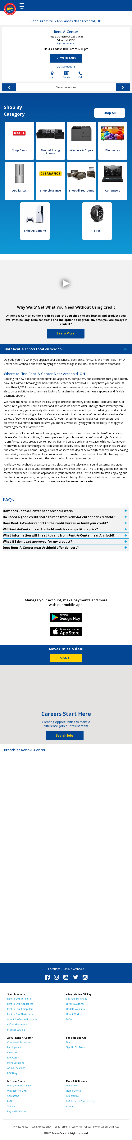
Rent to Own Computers (20, 1009)
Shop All (109, 113)
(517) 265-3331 (67, 43)
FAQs (69, 1019)
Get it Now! (72, 1085)
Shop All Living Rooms (50, 151)
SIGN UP (66, 658)
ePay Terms (61, 1126)
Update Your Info (75, 1009)
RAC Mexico (72, 1096)
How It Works (73, 1014)
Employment (14, 1047)
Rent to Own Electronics (20, 1014)
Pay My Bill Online (16, 1111)
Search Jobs (64, 735)
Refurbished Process (18, 1024)
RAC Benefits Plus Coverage (81, 1101)
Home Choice (73, 1090)
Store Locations (15, 1062)
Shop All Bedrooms (81, 190)
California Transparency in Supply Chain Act (95, 1126)
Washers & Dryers (81, 150)
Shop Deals (19, 150)
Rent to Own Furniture (19, 998)
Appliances (19, 190)
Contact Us (13, 1096)
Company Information (19, 1042)
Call (80, 75)
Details (66, 75)
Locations (54, 969)
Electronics (112, 150)
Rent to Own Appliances (20, 1003)
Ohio (67, 969)
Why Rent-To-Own (17, 1090)
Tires (97, 230)
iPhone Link (66, 633)
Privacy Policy (20, 1126)
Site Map (11, 1106)
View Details (66, 58)
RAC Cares (13, 1057)
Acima (69, 1106)
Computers (112, 190)
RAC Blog (12, 1073)
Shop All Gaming (35, 230)
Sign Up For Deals (75, 1047)
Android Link (66, 619)
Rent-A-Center (66, 31)
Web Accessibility (41, 1126)
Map (52, 75)
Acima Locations (16, 1068)
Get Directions (66, 66)
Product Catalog (16, 1029)
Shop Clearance (50, 190)
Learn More (66, 333)
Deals (69, 1042)
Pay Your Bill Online (76, 998)
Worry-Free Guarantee (19, 1085)
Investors (12, 1052)
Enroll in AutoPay (75, 1003)
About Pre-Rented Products (22, 1019)
